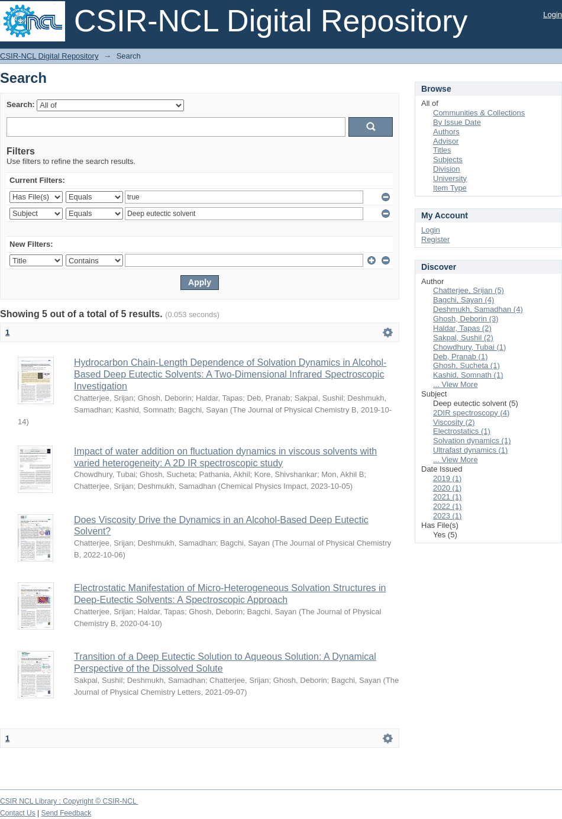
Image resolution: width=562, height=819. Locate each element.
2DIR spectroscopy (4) (471, 412)
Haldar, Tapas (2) (462, 328)
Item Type (450, 187)
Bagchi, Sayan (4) (463, 299)
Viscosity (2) (454, 422)
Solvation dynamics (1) (472, 440)
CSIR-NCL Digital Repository (49, 55)
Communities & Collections (479, 112)
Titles (442, 150)
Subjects (448, 159)
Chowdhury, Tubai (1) (469, 347)
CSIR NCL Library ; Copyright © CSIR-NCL (69, 801)
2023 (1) (447, 515)
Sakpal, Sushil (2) (463, 337)
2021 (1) (447, 496)
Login (552, 14)
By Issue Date (457, 122)
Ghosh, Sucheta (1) (466, 365)
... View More (455, 384)
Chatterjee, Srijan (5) (468, 290)
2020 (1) (447, 487)
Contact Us (17, 813)
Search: (21, 104)
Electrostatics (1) (461, 431)
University (450, 178)
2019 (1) (447, 478)
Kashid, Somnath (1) (468, 374)
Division (446, 169)
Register (435, 239)
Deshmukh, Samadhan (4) (478, 309)
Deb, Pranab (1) (460, 356)
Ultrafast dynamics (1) (470, 450)
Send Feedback (66, 813)
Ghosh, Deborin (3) (466, 318)
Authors (446, 131)
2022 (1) (447, 506)
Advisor (445, 141)
